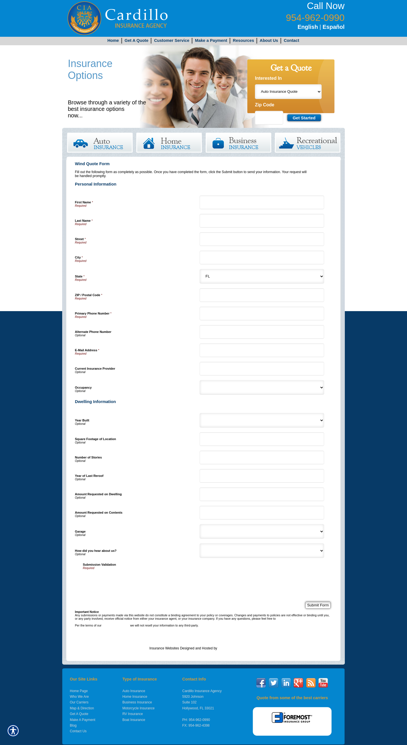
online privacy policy (115, 625)
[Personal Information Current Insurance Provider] (262, 369)
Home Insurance (134, 697)
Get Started (97, 115)
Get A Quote (79, 714)
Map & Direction (82, 708)
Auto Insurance (133, 691)
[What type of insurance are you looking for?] (288, 91)
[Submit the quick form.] (304, 117)
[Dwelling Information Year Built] (262, 420)
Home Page (79, 691)
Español (333, 27)
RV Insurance (132, 714)
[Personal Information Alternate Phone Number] (262, 332)
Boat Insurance (133, 720)
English (308, 27)
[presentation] (126, 581)
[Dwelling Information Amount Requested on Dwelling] (262, 494)
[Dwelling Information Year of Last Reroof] (262, 476)
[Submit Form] (318, 605)
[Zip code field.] (269, 118)
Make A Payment (82, 720)
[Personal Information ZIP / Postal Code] (262, 295)
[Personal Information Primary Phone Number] (262, 313)
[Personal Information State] (262, 276)
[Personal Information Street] (262, 239)
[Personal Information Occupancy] (262, 387)
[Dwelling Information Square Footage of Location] (262, 439)
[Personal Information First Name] (262, 202)
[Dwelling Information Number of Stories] (262, 457)
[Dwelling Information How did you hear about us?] (262, 550)
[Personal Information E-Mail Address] (262, 350)
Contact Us (78, 731)
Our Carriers (79, 702)
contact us (283, 618)
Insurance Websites (164, 648)
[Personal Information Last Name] (262, 221)
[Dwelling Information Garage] (262, 531)
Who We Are (79, 697)
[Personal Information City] (262, 257)
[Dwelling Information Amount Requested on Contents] (262, 513)
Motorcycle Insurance (138, 708)
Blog (73, 725)
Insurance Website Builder (238, 648)
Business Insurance (137, 702)
